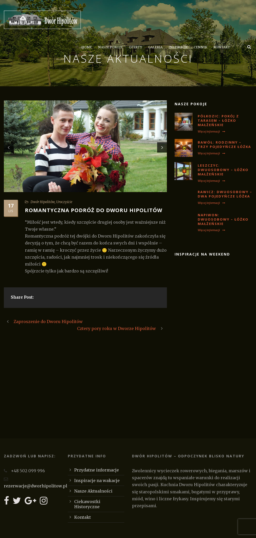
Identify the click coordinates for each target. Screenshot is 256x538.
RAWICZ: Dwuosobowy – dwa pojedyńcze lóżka (225, 194)
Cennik (200, 47)
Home (86, 47)
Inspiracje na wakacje (97, 480)
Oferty (135, 47)
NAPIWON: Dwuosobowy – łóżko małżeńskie (223, 219)
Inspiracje (178, 47)
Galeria (155, 47)
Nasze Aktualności (93, 491)
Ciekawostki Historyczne (87, 504)
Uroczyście (64, 202)
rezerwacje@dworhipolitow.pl (35, 485)
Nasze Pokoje (110, 47)
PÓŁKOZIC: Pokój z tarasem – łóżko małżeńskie (218, 120)
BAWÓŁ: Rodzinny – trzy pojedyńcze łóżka (224, 144)
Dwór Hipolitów (43, 202)
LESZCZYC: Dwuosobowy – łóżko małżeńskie (223, 169)
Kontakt (221, 47)
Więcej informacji (211, 131)
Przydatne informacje (96, 470)
